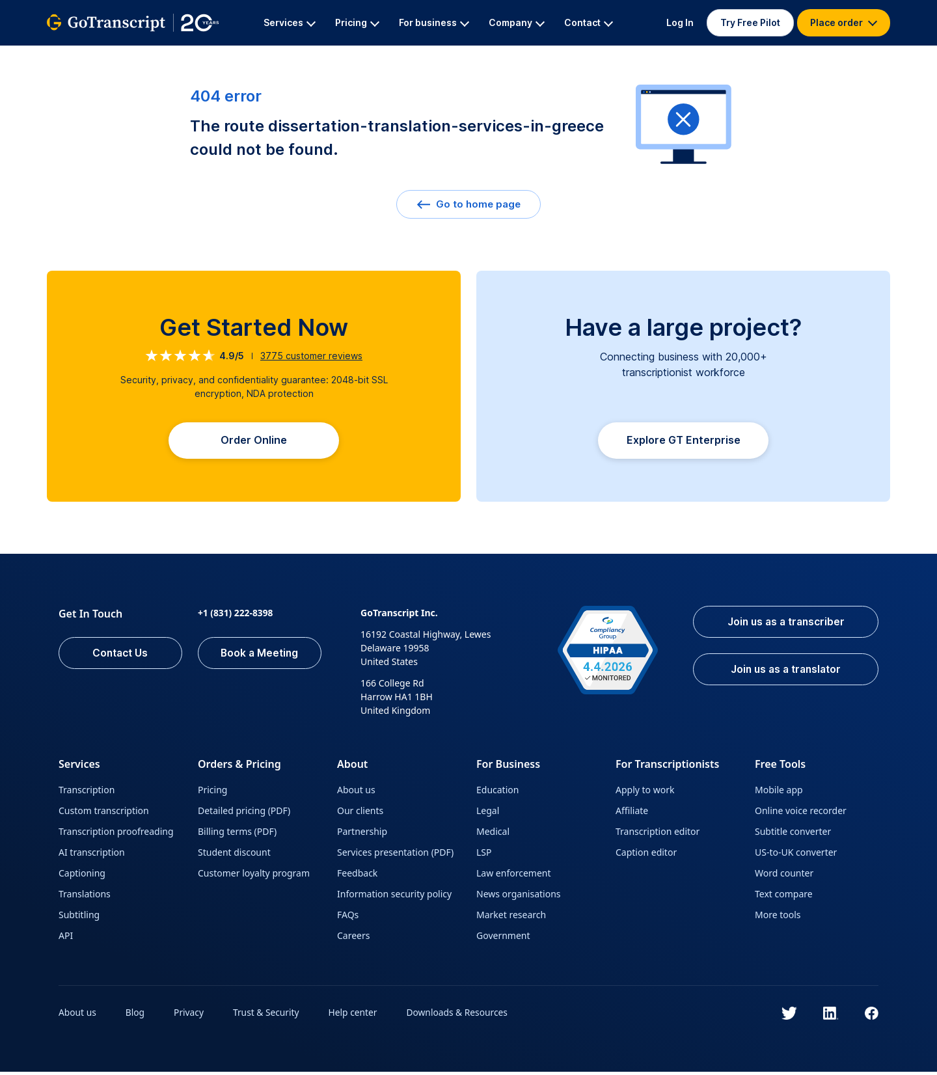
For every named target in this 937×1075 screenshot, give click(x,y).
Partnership (362, 834)
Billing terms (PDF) (237, 834)
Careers (353, 938)
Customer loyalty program (254, 876)
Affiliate (632, 814)
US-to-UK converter (796, 855)
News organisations (518, 897)
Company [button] (517, 22)
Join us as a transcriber (782, 625)
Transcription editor (657, 834)
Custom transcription (104, 814)
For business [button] (434, 22)
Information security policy (394, 897)
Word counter (784, 876)
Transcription (87, 793)
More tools (778, 918)
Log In (680, 22)
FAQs (348, 918)
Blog (136, 1015)
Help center (356, 1015)
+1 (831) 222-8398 (236, 616)
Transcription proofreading (116, 834)
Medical (492, 834)
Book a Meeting (260, 656)
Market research (511, 918)
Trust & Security (267, 1015)
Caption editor (646, 855)
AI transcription (92, 855)
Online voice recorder (801, 814)
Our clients (360, 814)
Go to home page (468, 204)
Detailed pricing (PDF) (244, 814)
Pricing (212, 793)
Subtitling (79, 918)
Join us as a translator (782, 673)
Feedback (357, 876)
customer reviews (311, 355)
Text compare (784, 897)
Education (497, 793)
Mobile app (779, 793)
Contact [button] (588, 22)
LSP (484, 855)
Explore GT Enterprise (683, 443)
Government (503, 938)
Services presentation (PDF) (395, 855)
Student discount (234, 855)
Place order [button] (843, 22)
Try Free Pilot (750, 22)
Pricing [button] (357, 22)
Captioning (82, 876)
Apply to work (645, 793)
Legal (487, 814)
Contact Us (120, 656)
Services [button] (290, 22)
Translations (85, 897)
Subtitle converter (793, 834)
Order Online (254, 441)
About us (356, 793)
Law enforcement (513, 876)
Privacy (190, 1015)
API (66, 938)
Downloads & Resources (461, 1015)
